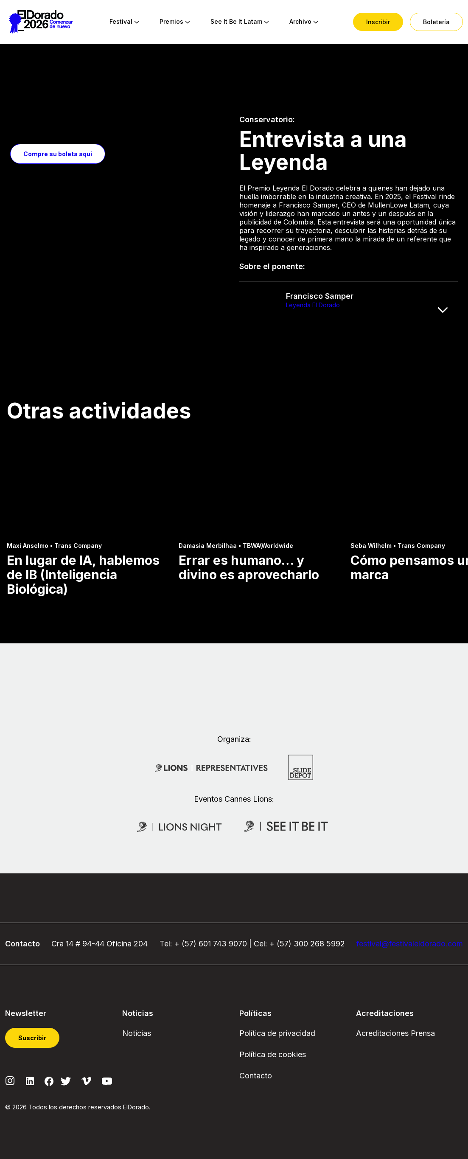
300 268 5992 (319, 943)
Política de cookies (272, 1054)
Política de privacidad (277, 1033)
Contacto (255, 1075)
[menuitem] (120, 22)
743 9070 (230, 943)
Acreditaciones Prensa (395, 1033)
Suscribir (32, 1037)
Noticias (136, 1033)
